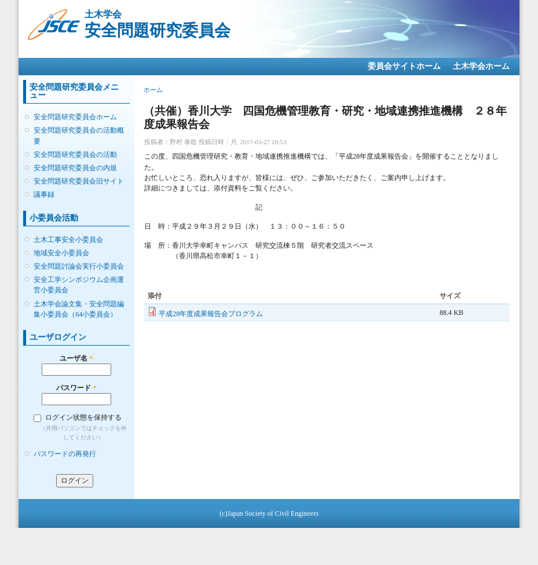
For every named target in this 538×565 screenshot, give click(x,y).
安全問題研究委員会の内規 (75, 168)
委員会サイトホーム (404, 66)
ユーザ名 (76, 358)
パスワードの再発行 (65, 454)
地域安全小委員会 (61, 253)
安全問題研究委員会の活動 (75, 155)
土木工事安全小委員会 (68, 240)
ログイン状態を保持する (83, 417)
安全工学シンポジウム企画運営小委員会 (79, 285)
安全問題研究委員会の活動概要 (79, 135)
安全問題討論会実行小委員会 (79, 266)
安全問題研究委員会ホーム (75, 117)
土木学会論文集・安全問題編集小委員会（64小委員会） (79, 309)
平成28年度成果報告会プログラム (211, 314)
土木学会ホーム (481, 66)
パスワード (76, 388)
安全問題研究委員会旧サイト (79, 181)
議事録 (44, 194)
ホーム (153, 89)
